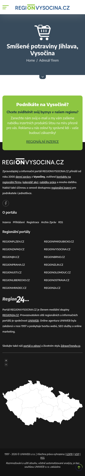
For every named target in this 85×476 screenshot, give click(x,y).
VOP (76, 454)
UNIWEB (33, 320)
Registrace (33, 222)
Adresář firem (49, 60)
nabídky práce (48, 182)
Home (30, 60)
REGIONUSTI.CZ (11, 272)
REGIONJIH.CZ (10, 257)
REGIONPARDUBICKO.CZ (59, 241)
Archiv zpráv (48, 222)
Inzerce (6, 222)
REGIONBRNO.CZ (54, 257)
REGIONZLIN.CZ (53, 264)
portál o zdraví (32, 345)
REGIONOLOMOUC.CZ (57, 272)
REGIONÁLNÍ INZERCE (42, 142)
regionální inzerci (61, 187)
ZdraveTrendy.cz (70, 345)
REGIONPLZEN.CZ (13, 241)
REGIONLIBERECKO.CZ (16, 280)
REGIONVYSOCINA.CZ (57, 249)
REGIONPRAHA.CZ (13, 264)
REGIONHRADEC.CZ (14, 287)
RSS (60, 222)
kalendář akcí (30, 182)
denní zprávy (23, 176)
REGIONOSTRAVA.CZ (56, 280)
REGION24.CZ (52, 287)
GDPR (69, 454)
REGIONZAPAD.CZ (13, 249)
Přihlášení (19, 222)
